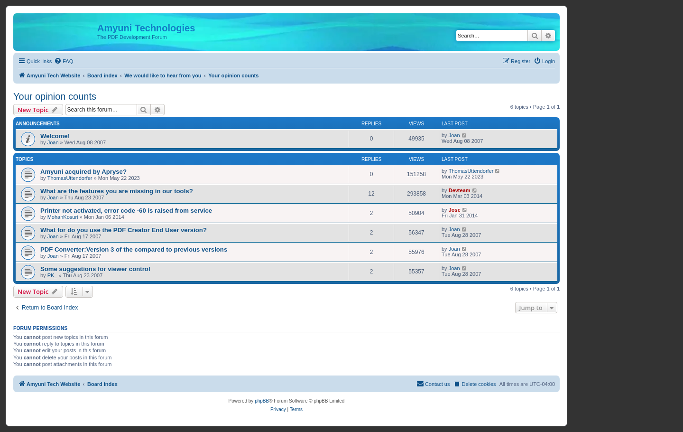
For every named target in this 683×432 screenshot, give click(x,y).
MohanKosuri (62, 217)
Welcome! (55, 136)
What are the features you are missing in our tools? (116, 191)
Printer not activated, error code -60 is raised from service (126, 210)
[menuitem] (63, 61)
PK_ (52, 275)
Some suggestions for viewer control (95, 268)
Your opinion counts (54, 96)
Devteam (460, 190)
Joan (53, 142)
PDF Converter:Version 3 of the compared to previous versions (133, 249)
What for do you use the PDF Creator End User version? (123, 230)
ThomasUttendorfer (69, 178)
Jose (455, 210)
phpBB (262, 401)
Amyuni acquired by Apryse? (83, 171)
